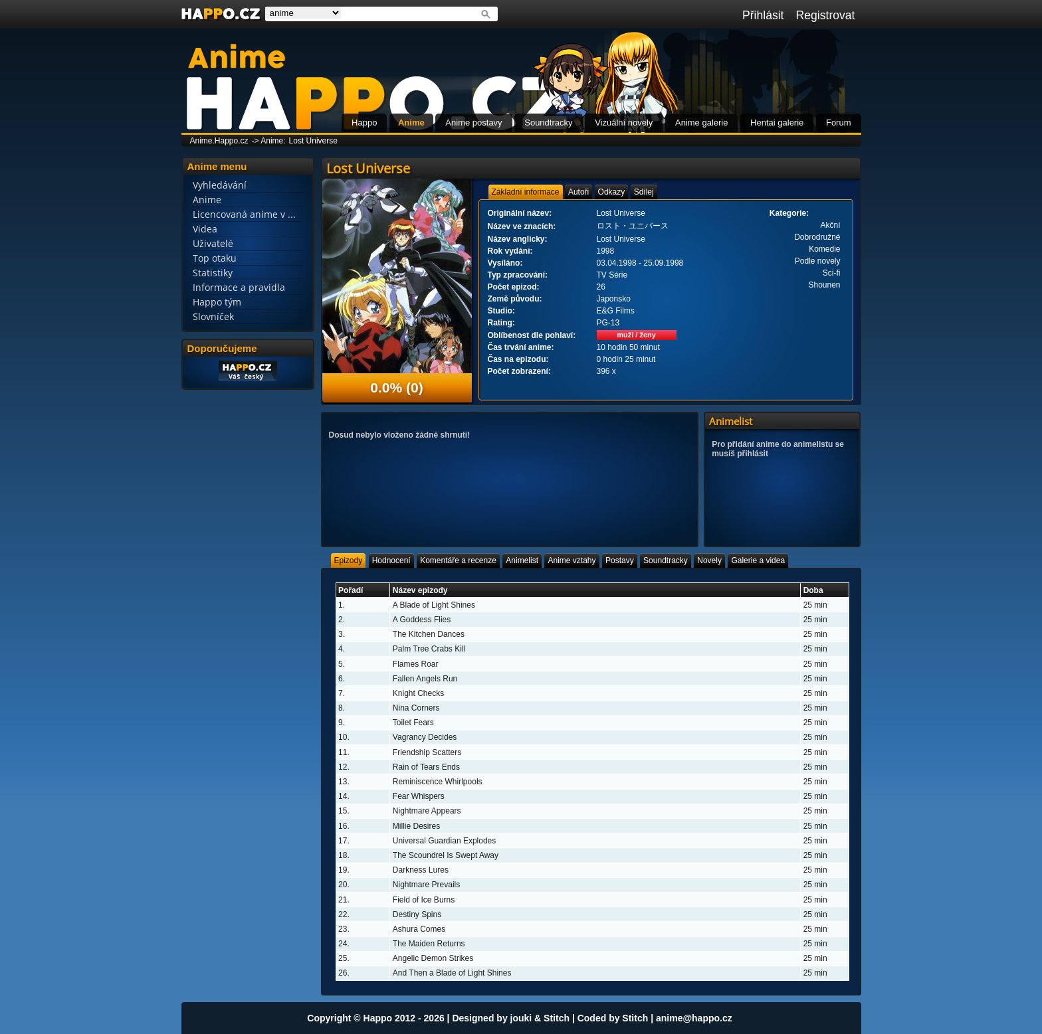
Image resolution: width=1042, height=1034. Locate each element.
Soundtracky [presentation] (665, 560)
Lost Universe (313, 140)
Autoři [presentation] (578, 192)
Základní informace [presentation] (526, 192)
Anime (411, 123)
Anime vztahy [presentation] (571, 560)
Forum (838, 123)
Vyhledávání (220, 185)
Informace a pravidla (239, 287)
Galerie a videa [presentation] (758, 560)
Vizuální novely (624, 123)
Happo (364, 123)
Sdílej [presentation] (644, 192)
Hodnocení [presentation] (391, 560)
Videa (205, 228)
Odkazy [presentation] (611, 192)
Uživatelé (213, 243)
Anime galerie (701, 123)
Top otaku (215, 258)
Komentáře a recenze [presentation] (458, 560)
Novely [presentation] (709, 560)
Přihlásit (763, 15)
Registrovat (825, 15)
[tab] (525, 192)
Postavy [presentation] (619, 560)
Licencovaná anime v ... (244, 214)
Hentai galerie (776, 123)
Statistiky (213, 272)
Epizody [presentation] (348, 560)
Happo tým (217, 302)
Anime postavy (473, 123)
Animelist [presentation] (522, 560)
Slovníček (213, 316)
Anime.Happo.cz (219, 140)
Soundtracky (548, 123)
